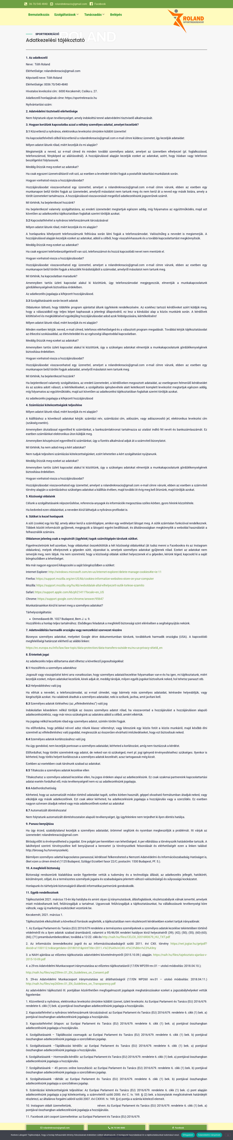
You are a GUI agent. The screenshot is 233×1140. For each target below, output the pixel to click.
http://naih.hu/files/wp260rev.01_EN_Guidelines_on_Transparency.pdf (71, 983)
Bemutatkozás (38, 15)
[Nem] (228, 1134)
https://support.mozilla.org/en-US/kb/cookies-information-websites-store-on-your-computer (95, 578)
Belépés (116, 15)
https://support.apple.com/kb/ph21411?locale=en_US (69, 592)
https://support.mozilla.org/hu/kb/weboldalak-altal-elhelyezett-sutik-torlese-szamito (90, 585)
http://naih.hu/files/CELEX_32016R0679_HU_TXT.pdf (136, 937)
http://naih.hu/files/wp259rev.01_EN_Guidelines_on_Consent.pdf (67, 972)
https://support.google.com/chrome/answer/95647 (71, 598)
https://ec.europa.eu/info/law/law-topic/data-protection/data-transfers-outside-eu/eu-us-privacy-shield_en (94, 647)
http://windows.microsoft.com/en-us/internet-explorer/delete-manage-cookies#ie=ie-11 (105, 572)
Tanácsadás (94, 15)
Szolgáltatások (66, 15)
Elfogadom (188, 1135)
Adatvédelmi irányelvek (209, 1135)
